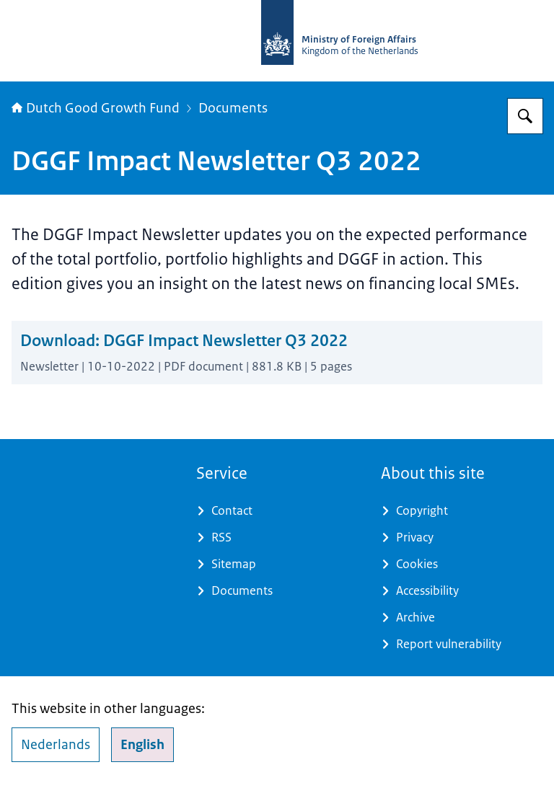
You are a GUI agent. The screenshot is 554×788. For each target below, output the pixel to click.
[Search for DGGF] (525, 116)
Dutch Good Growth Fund (96, 108)
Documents (233, 108)
